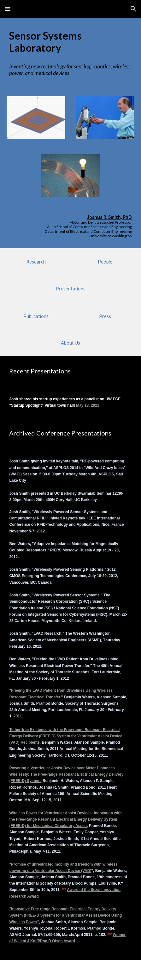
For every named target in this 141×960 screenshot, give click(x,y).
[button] (7, 8)
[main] (70, 42)
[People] (105, 261)
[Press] (105, 316)
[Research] (36, 261)
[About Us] (70, 343)
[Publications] (36, 316)
